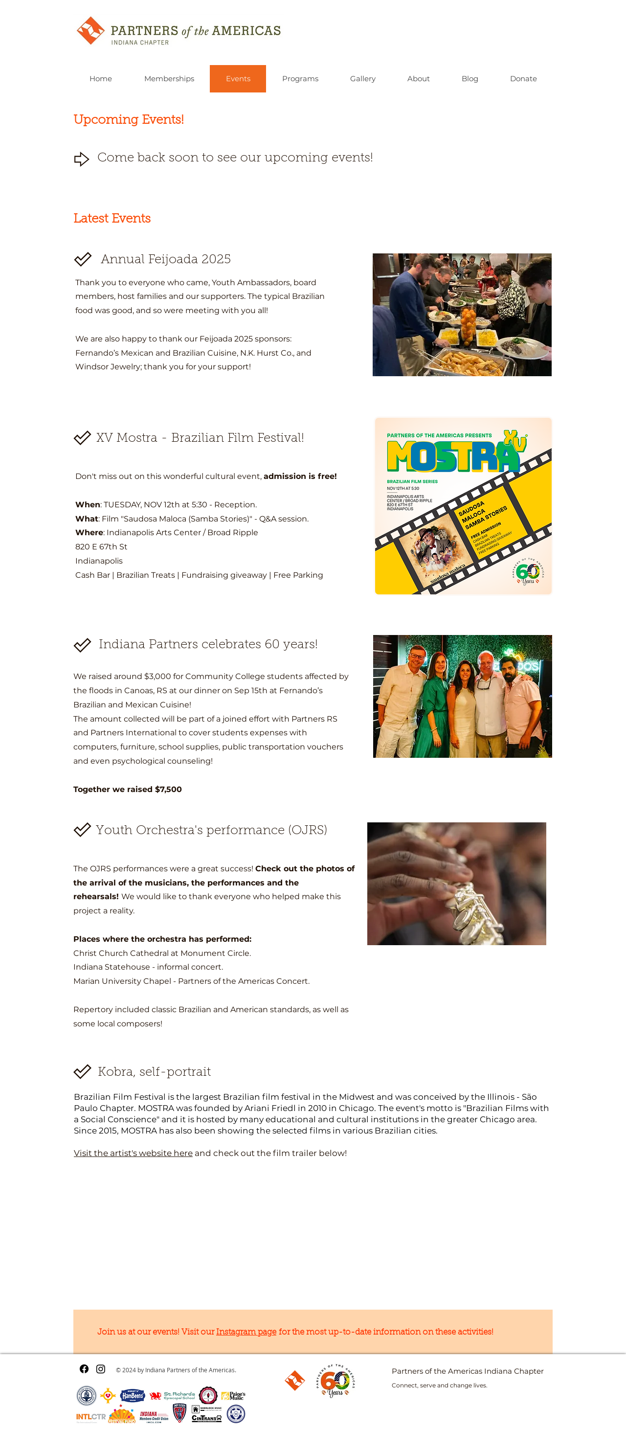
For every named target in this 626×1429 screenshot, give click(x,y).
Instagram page (246, 1332)
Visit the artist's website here (133, 1153)
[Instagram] (101, 1369)
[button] (462, 314)
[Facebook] (84, 1369)
